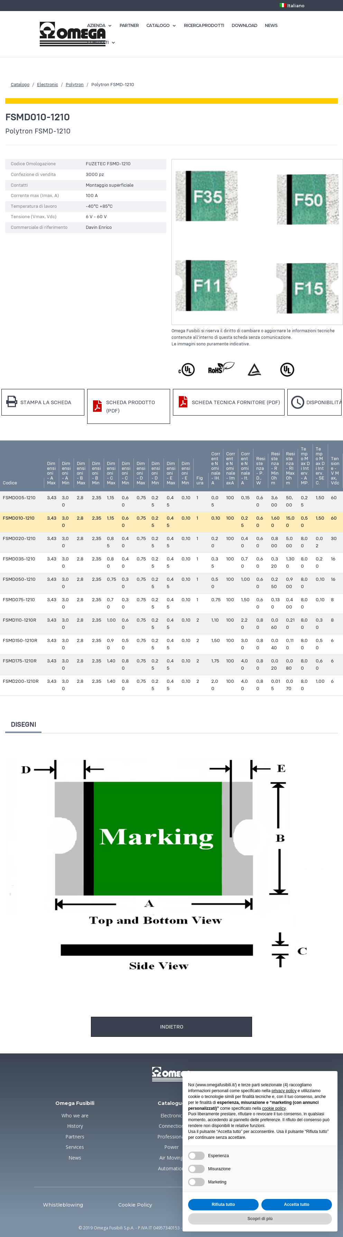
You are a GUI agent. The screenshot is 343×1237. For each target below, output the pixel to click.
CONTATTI (98, 42)
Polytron (75, 84)
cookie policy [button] (274, 1108)
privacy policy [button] (283, 1090)
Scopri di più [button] (260, 1218)
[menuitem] (292, 7)
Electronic (47, 84)
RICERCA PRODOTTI (204, 25)
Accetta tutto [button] (296, 1204)
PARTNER (129, 25)
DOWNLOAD (244, 25)
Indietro (171, 1027)
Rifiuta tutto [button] (223, 1204)
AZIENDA (96, 25)
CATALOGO (157, 25)
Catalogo (20, 84)
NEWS (271, 25)
